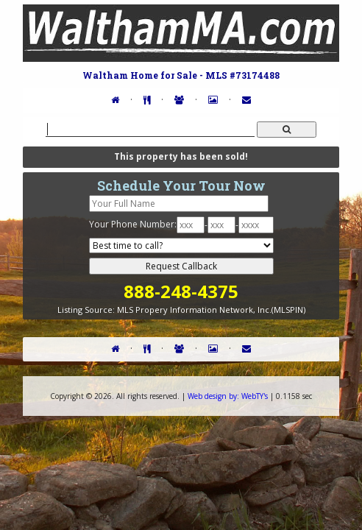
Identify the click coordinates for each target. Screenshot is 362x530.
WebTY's (228, 396)
